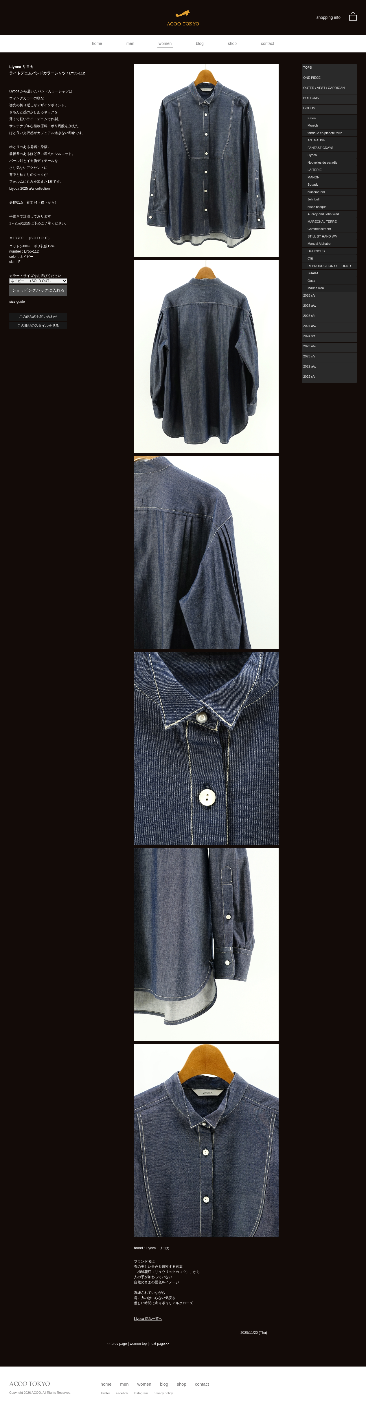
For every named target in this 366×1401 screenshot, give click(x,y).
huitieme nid (316, 192)
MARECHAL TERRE (322, 221)
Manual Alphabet (319, 243)
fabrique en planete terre (325, 133)
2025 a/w (309, 305)
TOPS (307, 67)
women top (138, 1344)
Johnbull (313, 199)
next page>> (159, 1344)
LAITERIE (315, 169)
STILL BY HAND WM (322, 236)
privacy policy (163, 1393)
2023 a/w (309, 346)
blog (199, 43)
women (165, 43)
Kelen (312, 118)
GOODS (309, 108)
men (130, 43)
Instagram (141, 1393)
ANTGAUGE (316, 140)
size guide (17, 301)
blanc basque (317, 207)
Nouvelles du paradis (322, 162)
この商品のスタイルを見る (38, 326)
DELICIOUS (316, 251)
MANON (313, 177)
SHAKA (313, 273)
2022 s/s (309, 376)
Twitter (105, 1393)
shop (232, 43)
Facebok (122, 1393)
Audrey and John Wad (323, 214)
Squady (313, 184)
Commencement (319, 229)
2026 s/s (309, 295)
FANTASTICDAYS (320, 147)
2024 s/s (309, 336)
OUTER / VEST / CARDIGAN (324, 87)
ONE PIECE (312, 77)
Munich (313, 125)
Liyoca (312, 155)
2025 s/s (309, 315)
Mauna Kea (316, 288)
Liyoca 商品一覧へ (148, 1319)
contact (267, 43)
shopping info (329, 17)
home (97, 43)
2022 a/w (309, 366)
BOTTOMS (311, 98)
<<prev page (117, 1344)
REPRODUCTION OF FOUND (329, 266)
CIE (310, 258)
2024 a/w (309, 326)
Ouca (311, 280)
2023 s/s (309, 356)
